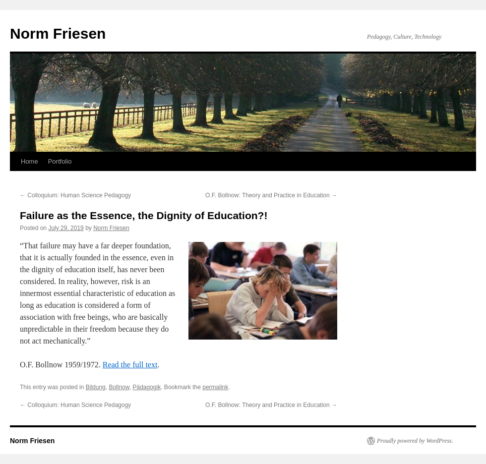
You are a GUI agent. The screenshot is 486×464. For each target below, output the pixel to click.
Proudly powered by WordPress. (415, 440)
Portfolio (60, 161)
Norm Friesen (58, 33)
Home (29, 161)
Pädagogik (146, 387)
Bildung (96, 387)
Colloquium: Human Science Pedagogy (75, 195)
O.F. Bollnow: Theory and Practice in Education (271, 195)
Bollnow (119, 387)
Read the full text (130, 364)
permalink (215, 387)
